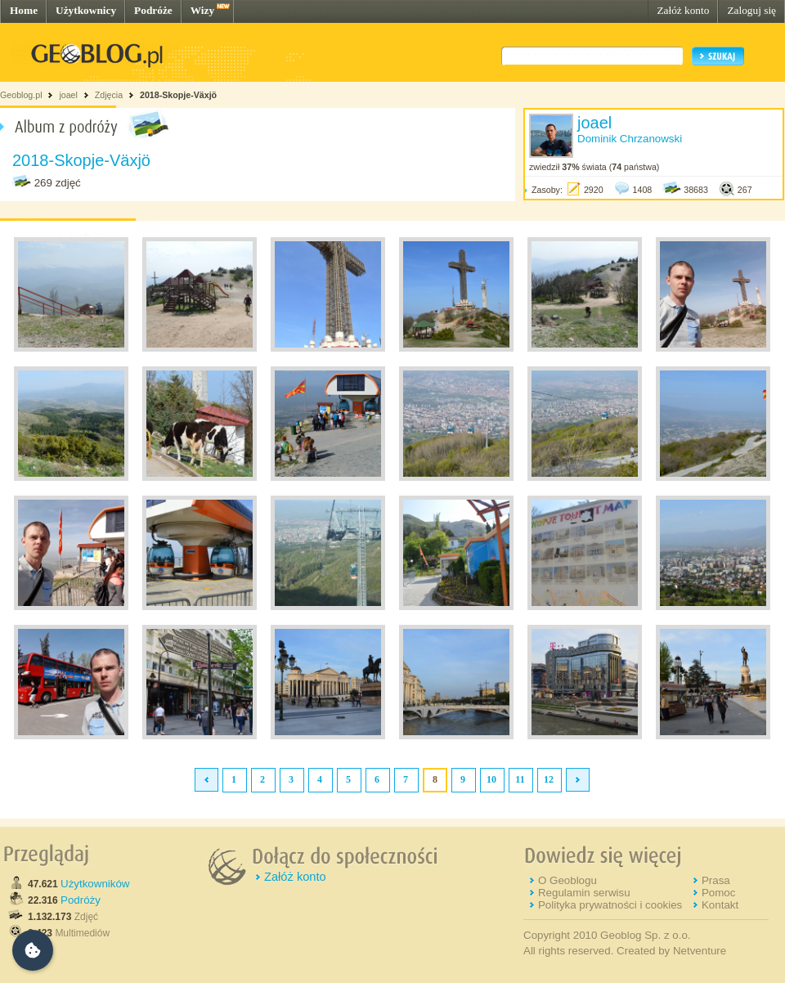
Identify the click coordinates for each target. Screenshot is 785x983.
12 (549, 779)
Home (24, 10)
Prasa (716, 880)
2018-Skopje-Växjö (178, 95)
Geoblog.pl (21, 95)
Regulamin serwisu (584, 892)
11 (519, 779)
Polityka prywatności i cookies (610, 905)
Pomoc (718, 892)
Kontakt (720, 905)
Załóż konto (683, 10)
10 (491, 779)
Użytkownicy (86, 10)
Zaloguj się (751, 10)
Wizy (202, 10)
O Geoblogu (567, 880)
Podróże (153, 10)
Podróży (81, 900)
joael (68, 95)
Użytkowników (95, 884)
